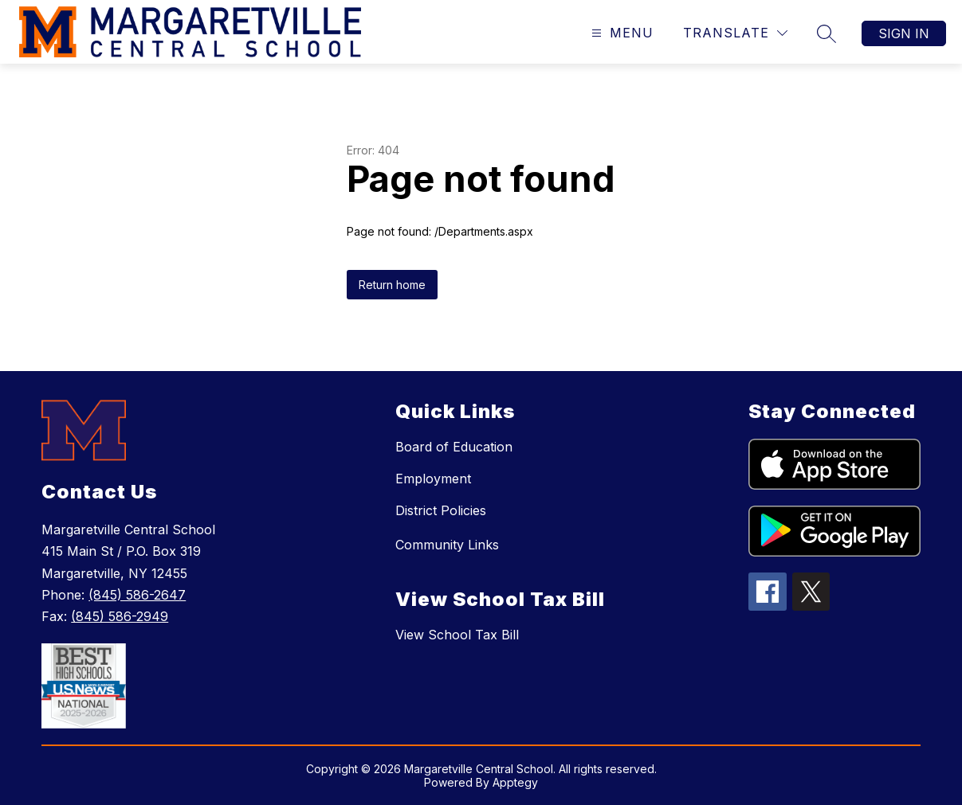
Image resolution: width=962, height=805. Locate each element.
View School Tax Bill (457, 635)
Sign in (903, 33)
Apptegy (515, 782)
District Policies (440, 510)
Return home (392, 284)
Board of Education (453, 447)
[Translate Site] (735, 33)
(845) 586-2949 (119, 616)
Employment (433, 479)
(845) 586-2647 (137, 595)
